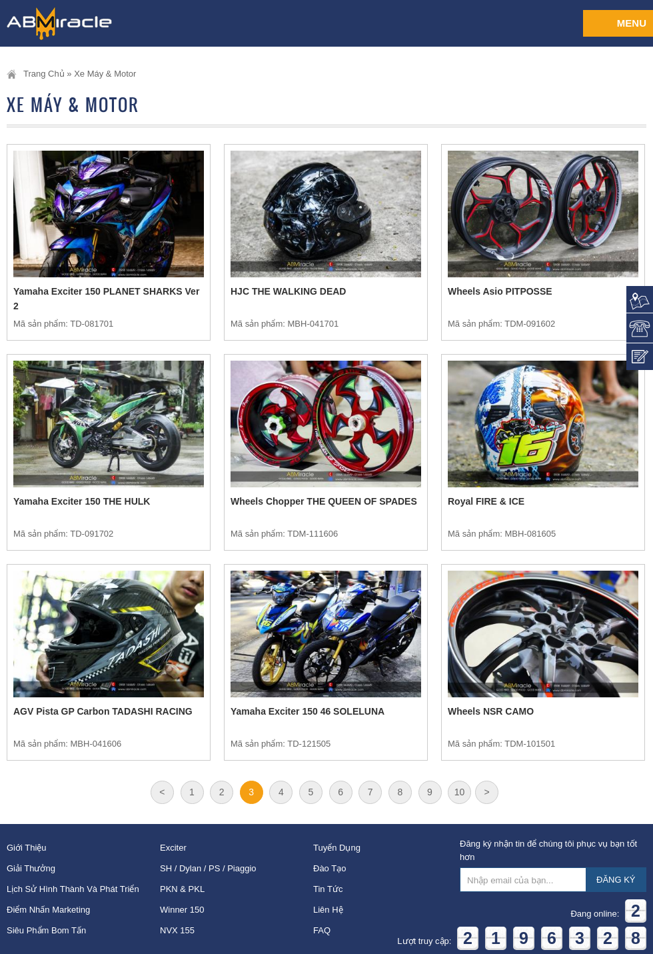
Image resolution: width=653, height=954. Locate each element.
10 (459, 792)
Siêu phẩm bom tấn (46, 930)
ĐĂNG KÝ (616, 880)
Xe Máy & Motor (105, 74)
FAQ (321, 930)
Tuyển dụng (336, 848)
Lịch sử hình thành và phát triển (73, 889)
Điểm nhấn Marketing (48, 910)
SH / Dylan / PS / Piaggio (208, 868)
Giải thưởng (31, 868)
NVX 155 (177, 930)
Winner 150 (182, 910)
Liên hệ (328, 910)
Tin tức (327, 889)
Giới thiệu (27, 848)
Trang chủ (44, 74)
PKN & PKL (182, 889)
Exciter (173, 848)
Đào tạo (329, 868)
